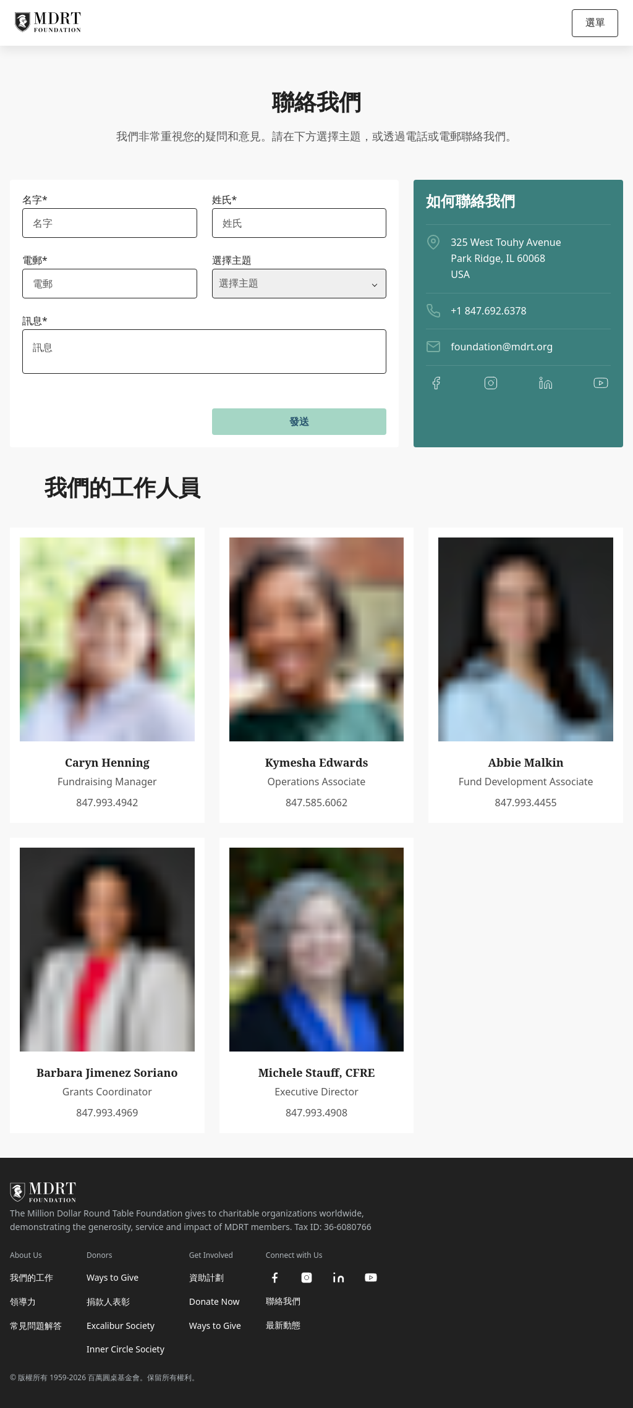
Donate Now (214, 1301)
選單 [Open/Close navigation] (595, 22)
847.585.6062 (316, 802)
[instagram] (490, 383)
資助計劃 (206, 1277)
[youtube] (600, 383)
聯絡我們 (283, 1301)
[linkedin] (545, 383)
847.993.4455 (526, 802)
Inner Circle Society (125, 1349)
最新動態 (283, 1325)
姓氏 (224, 199)
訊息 (35, 320)
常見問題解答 (36, 1325)
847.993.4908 (316, 1112)
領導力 (23, 1301)
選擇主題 (232, 260)
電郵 (35, 260)
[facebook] (435, 383)
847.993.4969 (107, 1112)
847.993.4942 (107, 802)
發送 (299, 421)
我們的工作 (31, 1277)
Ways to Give (112, 1277)
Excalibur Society (121, 1325)
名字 (35, 199)
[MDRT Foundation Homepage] (48, 22)
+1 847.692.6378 (489, 311)
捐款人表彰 (108, 1301)
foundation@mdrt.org (502, 346)
